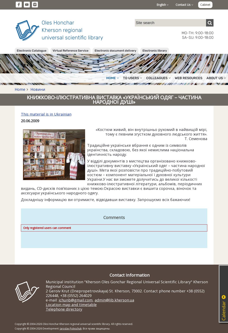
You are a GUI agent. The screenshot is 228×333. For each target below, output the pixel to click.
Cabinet (205, 5)
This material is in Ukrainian (46, 114)
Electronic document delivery (115, 50)
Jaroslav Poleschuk (71, 328)
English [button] (163, 5)
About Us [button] (216, 78)
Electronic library (154, 50)
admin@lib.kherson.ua (114, 300)
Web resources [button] (188, 78)
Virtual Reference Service (70, 50)
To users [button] (132, 78)
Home (20, 89)
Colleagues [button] (158, 78)
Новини (37, 89)
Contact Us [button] (184, 5)
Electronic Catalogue (31, 50)
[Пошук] (210, 23)
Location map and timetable (71, 304)
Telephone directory (64, 309)
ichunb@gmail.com (76, 300)
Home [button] (112, 78)
